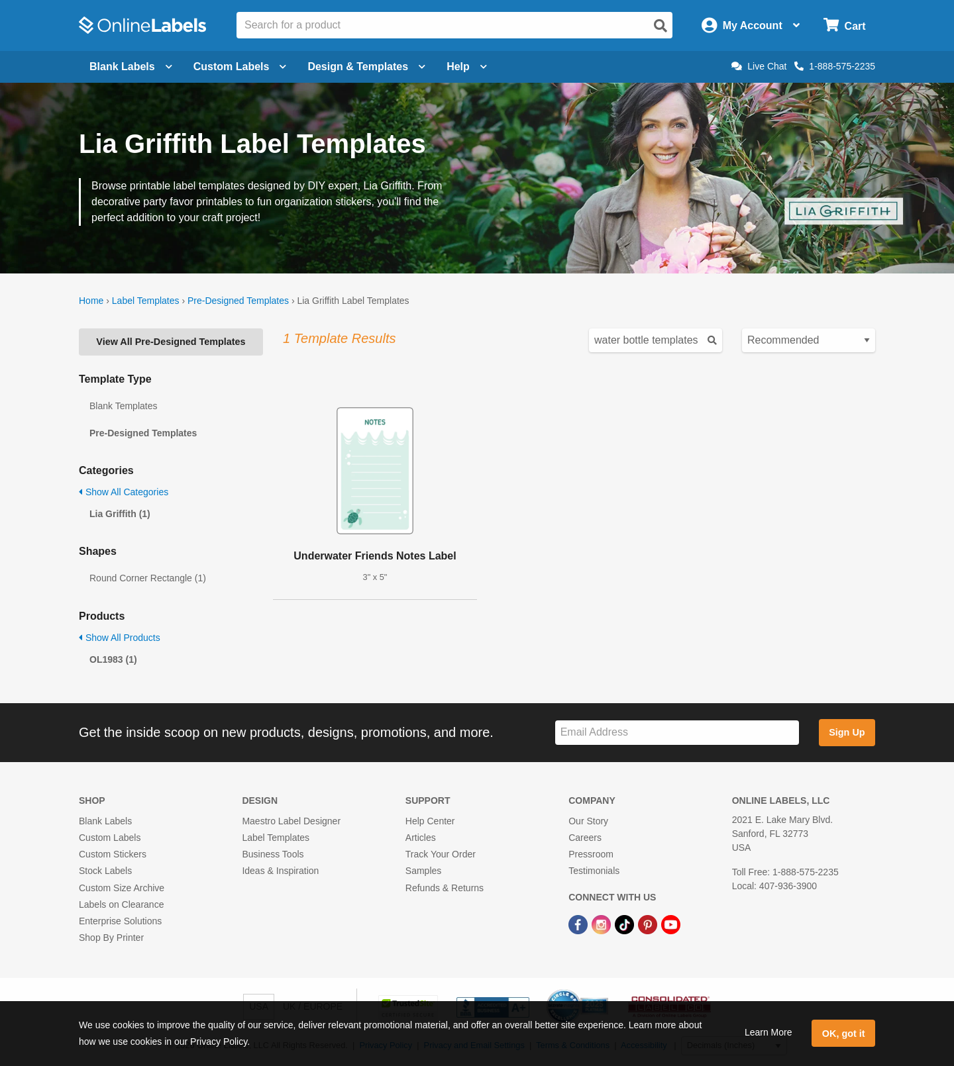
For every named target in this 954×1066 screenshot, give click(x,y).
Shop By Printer (111, 937)
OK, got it (843, 1033)
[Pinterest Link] (649, 923)
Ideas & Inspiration (280, 870)
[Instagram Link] (602, 923)
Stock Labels (105, 870)
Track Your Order (440, 854)
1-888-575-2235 (834, 66)
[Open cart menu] (844, 25)
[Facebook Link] (579, 923)
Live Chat (758, 66)
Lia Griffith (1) (119, 514)
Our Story (588, 821)
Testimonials (593, 870)
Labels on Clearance (121, 904)
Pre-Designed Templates (238, 300)
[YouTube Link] (670, 923)
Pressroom (590, 854)
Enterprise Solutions (120, 921)
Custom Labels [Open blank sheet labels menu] (240, 66)
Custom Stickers (112, 854)
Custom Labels (109, 837)
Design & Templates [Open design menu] (366, 66)
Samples (423, 870)
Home (91, 300)
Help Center (430, 821)
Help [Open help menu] (467, 66)
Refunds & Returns (444, 888)
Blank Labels (105, 821)
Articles (420, 837)
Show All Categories (123, 492)
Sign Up (847, 732)
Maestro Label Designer (291, 821)
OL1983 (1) (113, 659)
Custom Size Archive (121, 888)
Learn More (768, 1032)
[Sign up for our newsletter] (677, 732)
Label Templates (146, 300)
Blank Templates (123, 406)
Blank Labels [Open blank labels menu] (130, 66)
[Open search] (660, 26)
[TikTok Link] (626, 923)
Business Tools (272, 854)
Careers (585, 837)
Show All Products (119, 637)
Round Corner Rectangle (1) (147, 578)
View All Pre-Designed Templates (170, 341)
